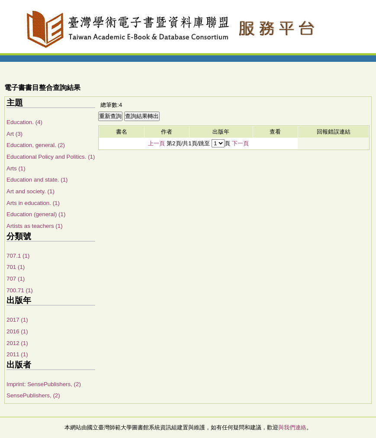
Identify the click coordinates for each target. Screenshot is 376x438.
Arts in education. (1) (33, 203)
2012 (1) (17, 343)
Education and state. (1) (37, 179)
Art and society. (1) (30, 191)
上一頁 (156, 143)
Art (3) (14, 134)
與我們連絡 (292, 427)
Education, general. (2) (35, 145)
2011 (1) (17, 354)
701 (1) (15, 267)
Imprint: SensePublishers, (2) (43, 384)
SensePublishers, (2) (33, 395)
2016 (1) (17, 331)
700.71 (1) (19, 290)
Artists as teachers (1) (34, 226)
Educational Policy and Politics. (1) (50, 156)
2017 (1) (17, 320)
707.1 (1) (17, 256)
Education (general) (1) (35, 214)
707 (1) (15, 278)
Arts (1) (16, 168)
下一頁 (240, 143)
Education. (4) (24, 122)
